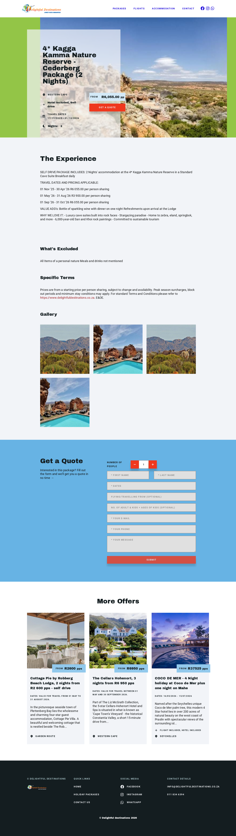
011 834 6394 (175, 794)
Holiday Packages (86, 794)
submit (152, 559)
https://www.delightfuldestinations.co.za (67, 297)
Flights (139, 8)
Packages (119, 8)
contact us (82, 802)
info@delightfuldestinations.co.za (188, 786)
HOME (77, 786)
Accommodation (163, 8)
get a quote (107, 107)
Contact (188, 8)
